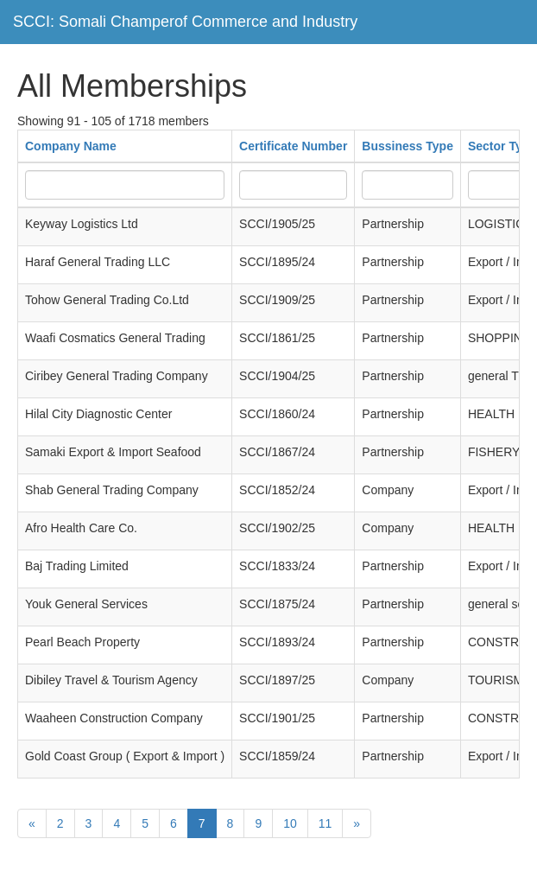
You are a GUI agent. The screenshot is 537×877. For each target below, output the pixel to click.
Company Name (71, 146)
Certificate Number (293, 146)
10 (290, 823)
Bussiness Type (407, 146)
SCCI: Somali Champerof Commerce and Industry (185, 21)
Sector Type (502, 146)
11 (325, 823)
